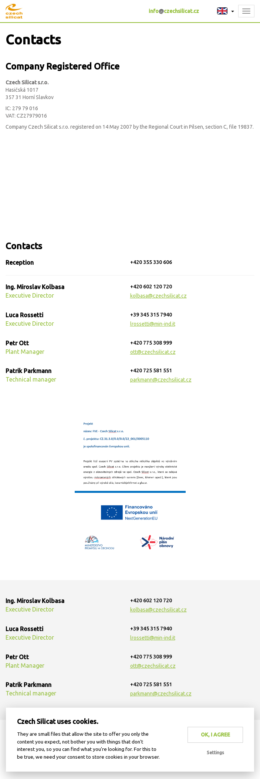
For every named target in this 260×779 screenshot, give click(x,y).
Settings (215, 752)
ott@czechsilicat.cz (153, 352)
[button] (225, 11)
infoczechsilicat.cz (174, 11)
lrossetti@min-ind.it (152, 324)
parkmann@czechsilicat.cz (161, 380)
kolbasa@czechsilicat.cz (158, 296)
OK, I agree (215, 735)
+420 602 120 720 (151, 286)
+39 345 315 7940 (151, 315)
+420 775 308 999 (151, 343)
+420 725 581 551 (151, 370)
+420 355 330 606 (151, 262)
